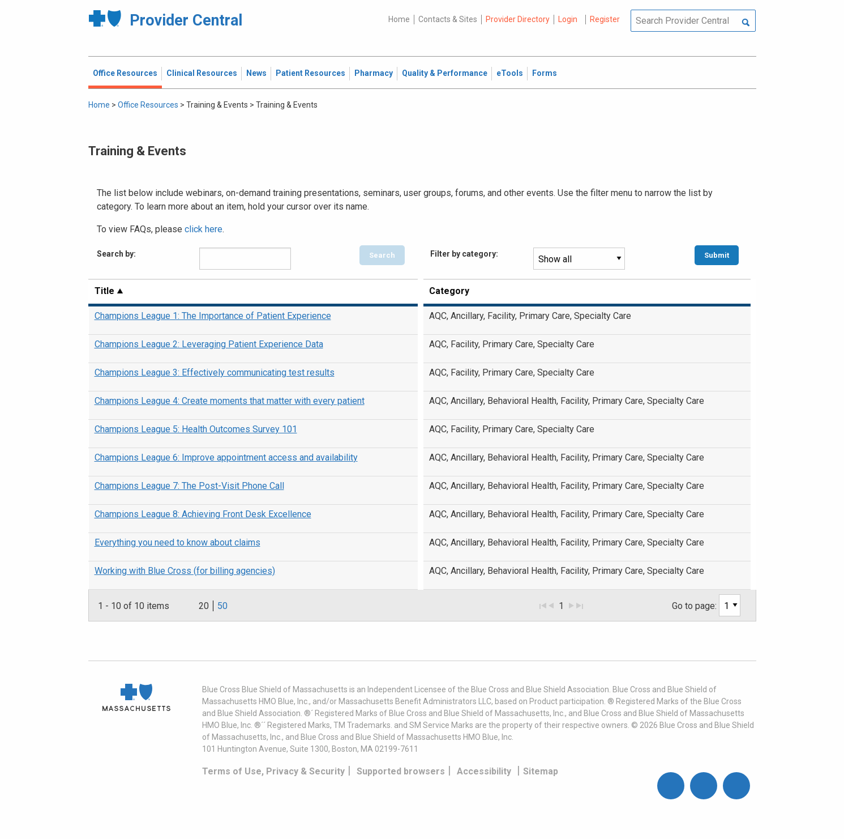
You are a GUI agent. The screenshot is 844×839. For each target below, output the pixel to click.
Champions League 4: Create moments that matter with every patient (230, 400)
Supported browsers (401, 771)
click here (203, 229)
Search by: (116, 253)
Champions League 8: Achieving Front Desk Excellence (203, 514)
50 (222, 605)
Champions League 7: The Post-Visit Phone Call (189, 485)
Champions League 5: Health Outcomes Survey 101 (196, 429)
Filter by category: (464, 253)
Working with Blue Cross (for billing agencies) (185, 570)
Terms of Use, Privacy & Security (273, 771)
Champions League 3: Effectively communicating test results (215, 372)
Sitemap (540, 771)
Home (399, 19)
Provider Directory (518, 19)
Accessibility (484, 771)
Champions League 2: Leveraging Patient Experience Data (209, 344)
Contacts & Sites (447, 19)
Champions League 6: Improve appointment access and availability (226, 457)
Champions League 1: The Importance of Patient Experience (213, 315)
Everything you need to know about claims (177, 542)
